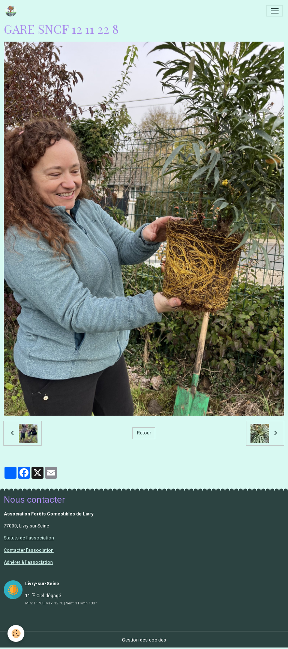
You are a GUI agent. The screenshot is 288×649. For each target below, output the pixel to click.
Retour (144, 433)
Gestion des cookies (144, 640)
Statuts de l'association (29, 538)
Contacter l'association (29, 550)
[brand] (12, 11)
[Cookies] (16, 633)
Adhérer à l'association (28, 562)
